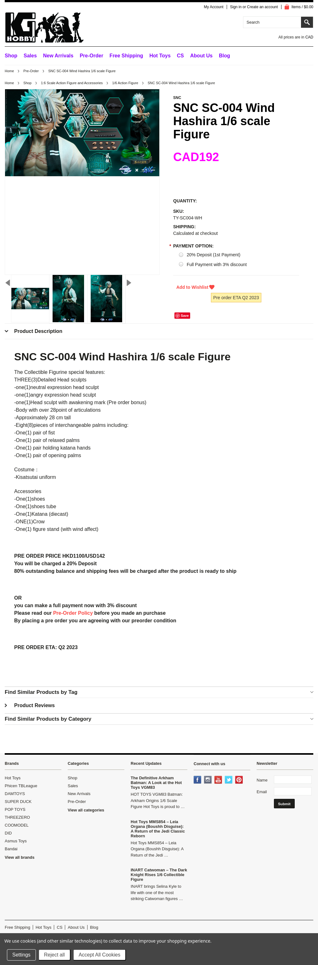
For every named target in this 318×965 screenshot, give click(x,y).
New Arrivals (58, 55)
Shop (11, 55)
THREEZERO (17, 817)
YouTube (218, 780)
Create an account (262, 7)
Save (185, 315)
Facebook (198, 780)
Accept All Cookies (100, 954)
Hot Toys (12, 778)
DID (8, 833)
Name (262, 780)
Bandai (11, 848)
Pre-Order (91, 55)
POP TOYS (15, 809)
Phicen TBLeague (21, 785)
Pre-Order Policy (73, 613)
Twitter (229, 780)
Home (9, 71)
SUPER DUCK (18, 801)
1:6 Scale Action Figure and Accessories (72, 83)
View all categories (86, 810)
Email (262, 791)
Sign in (236, 7)
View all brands (19, 857)
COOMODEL (17, 825)
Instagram (208, 780)
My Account (213, 7)
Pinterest (239, 780)
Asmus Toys (16, 841)
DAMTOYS (15, 793)
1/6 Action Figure (125, 83)
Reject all (54, 954)
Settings (21, 954)
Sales (30, 55)
